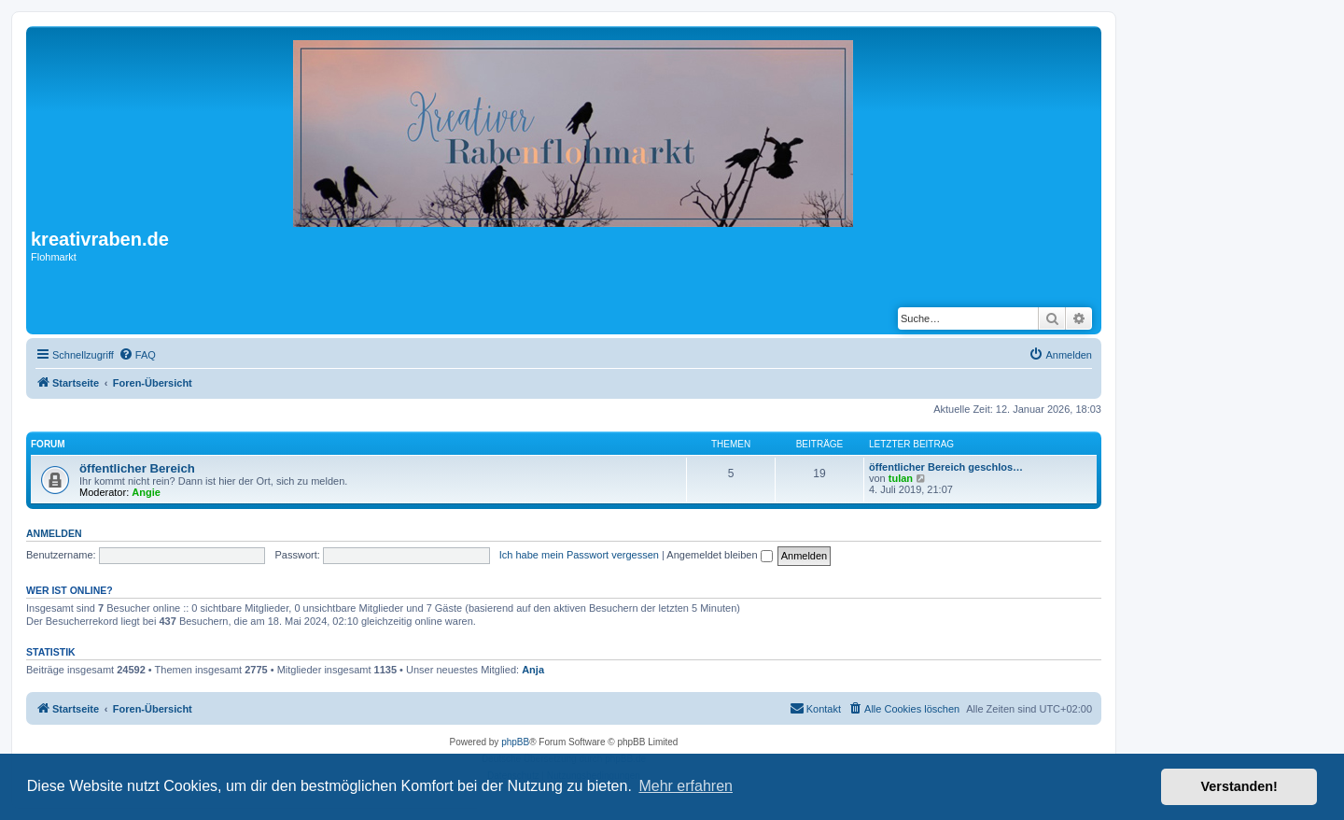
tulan (901, 478)
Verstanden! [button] (1239, 786)
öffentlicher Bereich (137, 468)
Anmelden (54, 533)
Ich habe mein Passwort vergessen (579, 554)
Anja (533, 669)
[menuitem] (137, 355)
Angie (146, 492)
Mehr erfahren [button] (685, 786)
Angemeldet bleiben (719, 554)
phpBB (515, 742)
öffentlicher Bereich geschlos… (946, 467)
